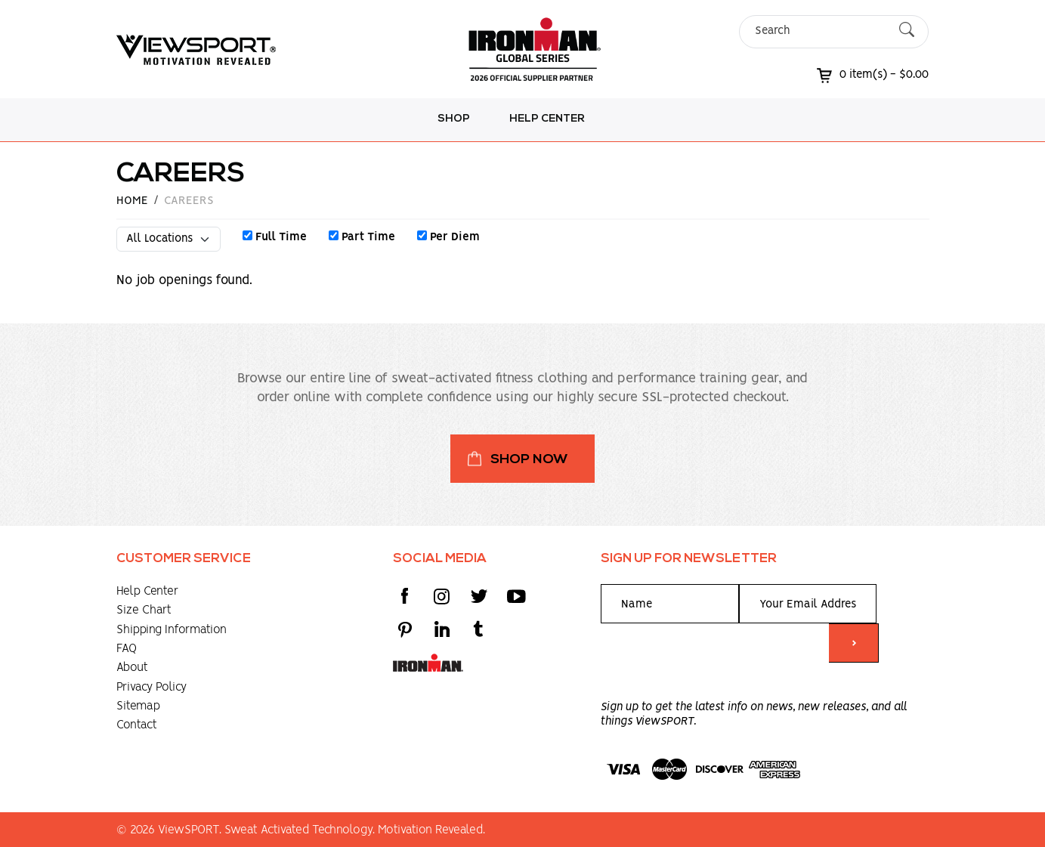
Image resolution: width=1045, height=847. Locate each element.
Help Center (547, 119)
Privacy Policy (151, 687)
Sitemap (138, 706)
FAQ (126, 648)
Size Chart (144, 610)
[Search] (820, 31)
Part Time (362, 236)
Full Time (275, 236)
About (132, 667)
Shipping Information (171, 629)
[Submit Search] (907, 31)
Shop (453, 119)
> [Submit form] (854, 644)
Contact (136, 725)
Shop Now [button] (529, 460)
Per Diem (448, 236)
